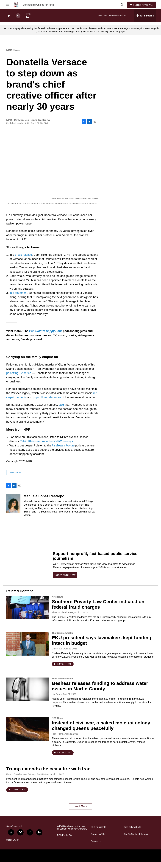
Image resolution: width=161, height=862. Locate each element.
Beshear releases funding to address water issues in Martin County (100, 686)
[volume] (18, 15)
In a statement (18, 292)
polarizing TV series (18, 373)
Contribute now (64, 575)
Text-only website (132, 827)
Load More (80, 806)
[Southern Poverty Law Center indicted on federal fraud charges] (27, 607)
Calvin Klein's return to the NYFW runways (46, 441)
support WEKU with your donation (108, 567)
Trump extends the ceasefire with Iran (48, 768)
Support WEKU (98, 834)
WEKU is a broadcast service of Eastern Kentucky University (72, 827)
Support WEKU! (143, 4)
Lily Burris (56, 694)
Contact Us (96, 841)
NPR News (13, 50)
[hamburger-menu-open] (8, 5)
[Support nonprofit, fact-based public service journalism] (25, 563)
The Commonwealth (62, 633)
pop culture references (47, 397)
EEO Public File (98, 827)
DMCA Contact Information (137, 834)
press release (23, 254)
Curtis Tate (57, 648)
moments (21, 397)
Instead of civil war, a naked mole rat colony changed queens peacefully (101, 725)
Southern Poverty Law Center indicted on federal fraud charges (98, 604)
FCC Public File (64, 835)
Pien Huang (57, 734)
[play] (8, 16)
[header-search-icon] (122, 4)
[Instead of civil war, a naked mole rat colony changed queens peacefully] (27, 729)
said (62, 404)
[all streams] (145, 15)
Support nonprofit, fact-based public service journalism (95, 556)
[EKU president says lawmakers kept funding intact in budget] (27, 643)
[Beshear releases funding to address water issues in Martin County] (27, 689)
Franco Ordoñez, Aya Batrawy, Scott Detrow (27, 774)
